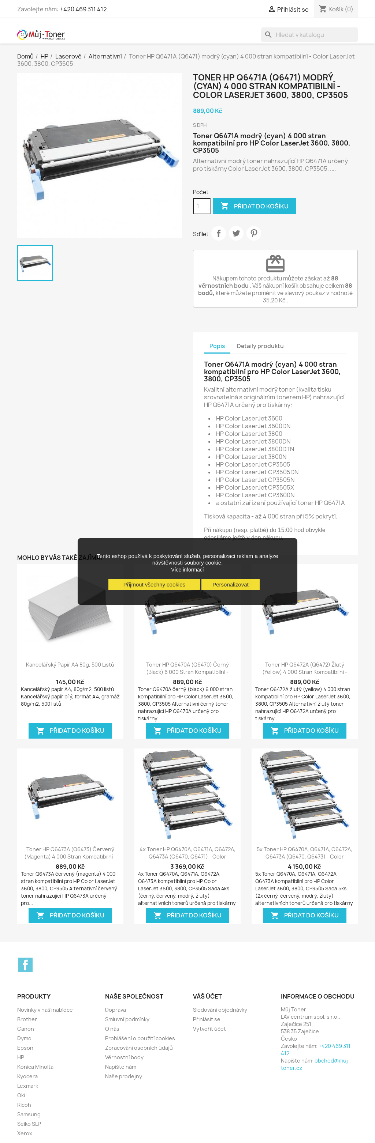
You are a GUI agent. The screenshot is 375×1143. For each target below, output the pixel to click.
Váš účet (207, 996)
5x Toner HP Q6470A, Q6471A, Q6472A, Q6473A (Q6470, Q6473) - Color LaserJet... (304, 856)
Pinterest (253, 233)
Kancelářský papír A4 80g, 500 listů (70, 664)
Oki (21, 1095)
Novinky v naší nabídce (45, 1009)
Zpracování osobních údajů (139, 1047)
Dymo (24, 1038)
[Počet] (202, 206)
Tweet (236, 233)
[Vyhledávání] (309, 34)
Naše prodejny (123, 1076)
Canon (25, 1028)
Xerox (24, 1133)
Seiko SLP (29, 1123)
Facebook (25, 965)
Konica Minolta (35, 1066)
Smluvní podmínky (127, 1019)
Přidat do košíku (254, 206)
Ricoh (24, 1104)
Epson (25, 1047)
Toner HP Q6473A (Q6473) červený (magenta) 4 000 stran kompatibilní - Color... (70, 856)
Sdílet (218, 233)
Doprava (115, 1009)
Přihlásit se (206, 1019)
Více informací (187, 570)
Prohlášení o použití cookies (140, 1038)
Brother (27, 1019)
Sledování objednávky (220, 1009)
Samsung (29, 1114)
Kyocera (27, 1076)
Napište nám (120, 1066)
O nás (112, 1028)
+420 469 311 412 (83, 9)
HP (20, 1057)
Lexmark (27, 1085)
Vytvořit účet (209, 1028)
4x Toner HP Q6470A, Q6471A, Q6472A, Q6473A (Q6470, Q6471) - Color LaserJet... (187, 856)
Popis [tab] (217, 346)
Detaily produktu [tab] (260, 346)
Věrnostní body (124, 1057)
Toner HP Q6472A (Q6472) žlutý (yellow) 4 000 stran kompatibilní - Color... (304, 672)
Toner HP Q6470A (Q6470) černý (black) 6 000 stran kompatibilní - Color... (187, 672)
